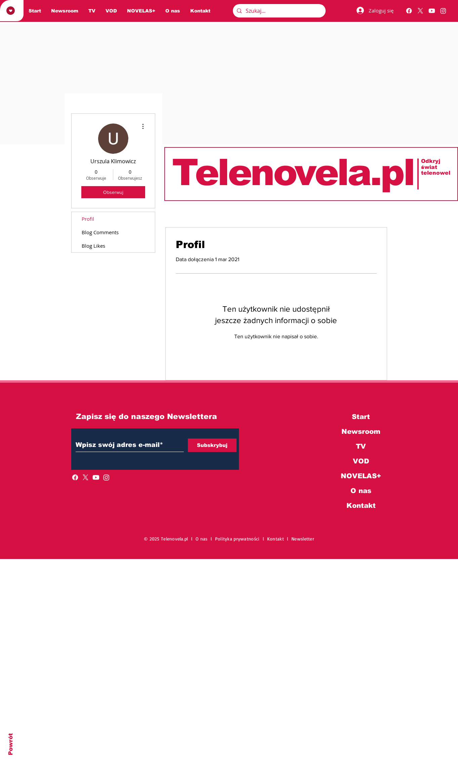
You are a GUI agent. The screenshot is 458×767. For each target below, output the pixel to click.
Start (361, 416)
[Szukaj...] (278, 11)
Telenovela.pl (292, 172)
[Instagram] (443, 10)
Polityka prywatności (239, 539)
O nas (360, 490)
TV (361, 446)
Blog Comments (100, 232)
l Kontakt (275, 539)
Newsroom (360, 431)
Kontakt (361, 505)
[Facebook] (409, 10)
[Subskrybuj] (212, 445)
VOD (361, 461)
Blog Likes (93, 245)
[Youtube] (431, 10)
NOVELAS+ (361, 476)
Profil (88, 218)
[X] (420, 10)
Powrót (10, 744)
